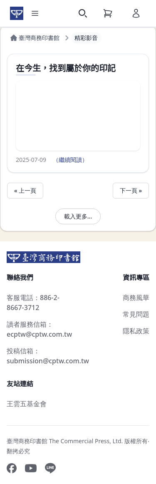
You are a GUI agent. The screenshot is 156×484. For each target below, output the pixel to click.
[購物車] (107, 13)
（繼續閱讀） (70, 160)
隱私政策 (136, 330)
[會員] (136, 13)
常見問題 (136, 314)
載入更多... (78, 216)
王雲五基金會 (27, 403)
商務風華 (136, 297)
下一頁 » (131, 190)
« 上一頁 (25, 190)
